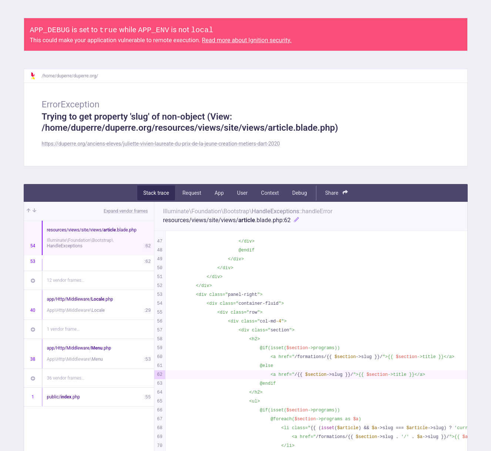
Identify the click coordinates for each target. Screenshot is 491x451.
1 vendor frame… (63, 329)
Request (191, 193)
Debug (299, 193)
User (242, 193)
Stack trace (156, 193)
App (219, 193)
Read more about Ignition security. (247, 40)
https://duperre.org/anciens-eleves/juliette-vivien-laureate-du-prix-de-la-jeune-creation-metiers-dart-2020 (161, 144)
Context (270, 193)
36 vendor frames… (65, 378)
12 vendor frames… (65, 280)
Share (336, 193)
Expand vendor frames (126, 211)
